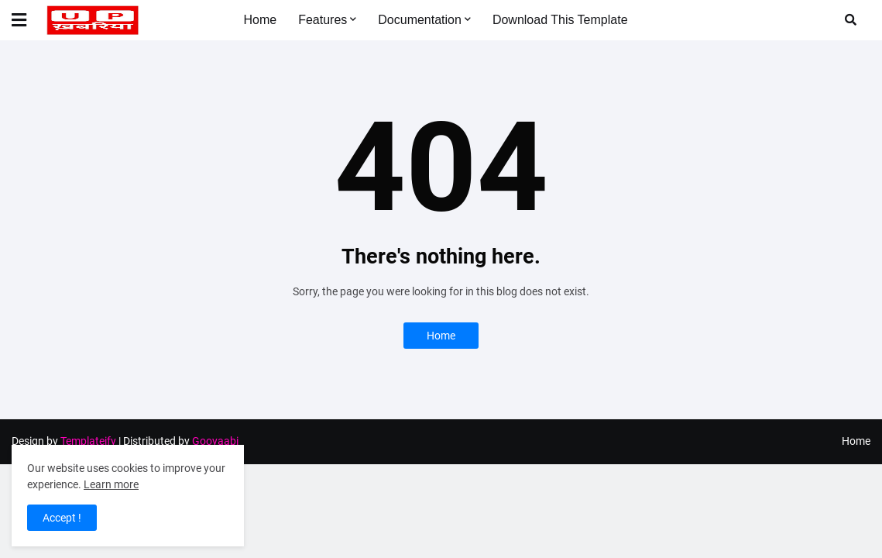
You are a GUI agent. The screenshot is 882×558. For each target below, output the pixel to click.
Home (441, 335)
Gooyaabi (215, 441)
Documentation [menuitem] (420, 19)
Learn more (111, 484)
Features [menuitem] (322, 19)
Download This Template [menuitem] (560, 19)
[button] (29, 20)
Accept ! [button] (62, 518)
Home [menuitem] (259, 19)
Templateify (88, 441)
